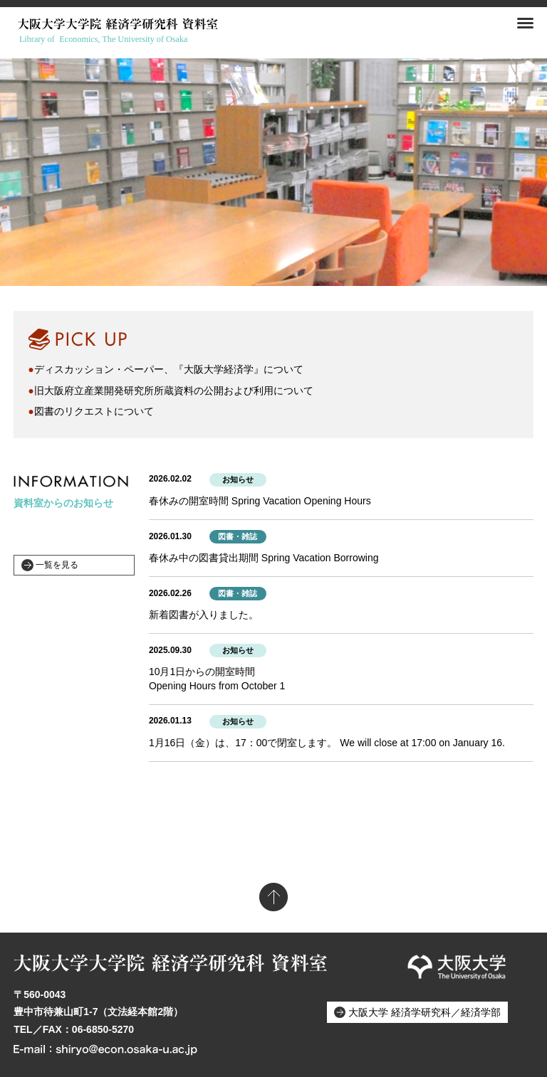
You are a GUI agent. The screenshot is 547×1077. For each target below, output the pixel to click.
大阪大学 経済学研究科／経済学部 (424, 1012)
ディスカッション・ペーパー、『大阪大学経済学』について (168, 369)
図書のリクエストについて (94, 411)
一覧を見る (57, 565)
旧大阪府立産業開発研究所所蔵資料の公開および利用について (173, 390)
